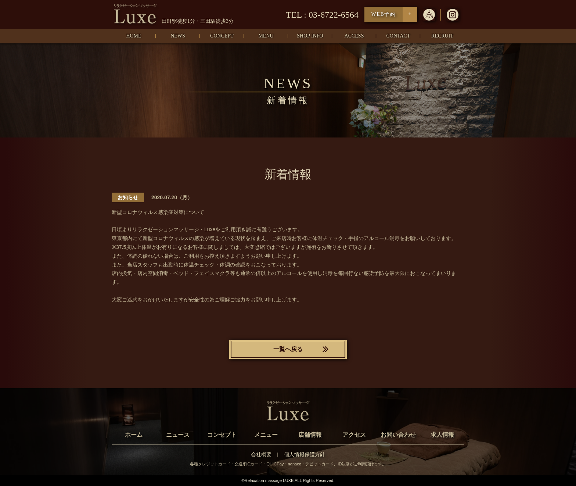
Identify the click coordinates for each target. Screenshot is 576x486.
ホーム (134, 435)
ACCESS (354, 36)
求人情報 (442, 435)
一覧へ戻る (288, 349)
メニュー (266, 435)
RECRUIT (442, 36)
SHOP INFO (310, 36)
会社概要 (261, 454)
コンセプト (222, 435)
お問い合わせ (398, 435)
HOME (133, 36)
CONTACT (398, 36)
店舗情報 (310, 435)
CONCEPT (222, 36)
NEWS (177, 36)
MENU (265, 36)
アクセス (354, 435)
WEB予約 (383, 14)
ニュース (178, 435)
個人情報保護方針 (304, 454)
